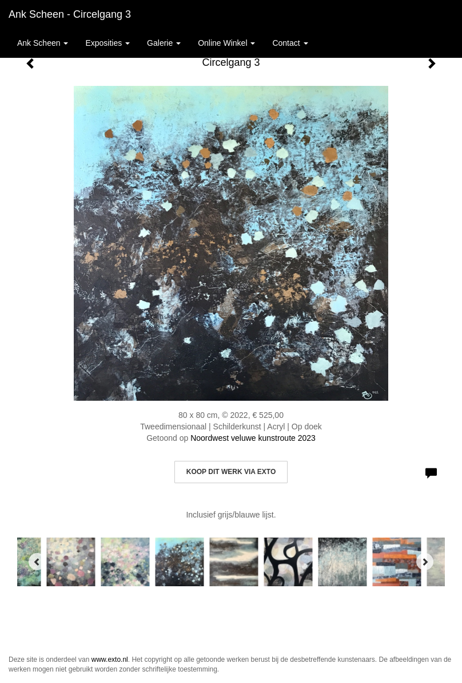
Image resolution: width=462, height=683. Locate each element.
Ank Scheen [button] (42, 43)
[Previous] (37, 561)
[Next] (424, 561)
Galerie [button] (164, 43)
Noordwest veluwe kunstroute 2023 (253, 438)
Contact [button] (290, 43)
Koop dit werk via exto (231, 472)
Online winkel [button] (226, 43)
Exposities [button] (107, 43)
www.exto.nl (109, 660)
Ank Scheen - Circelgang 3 (70, 14)
